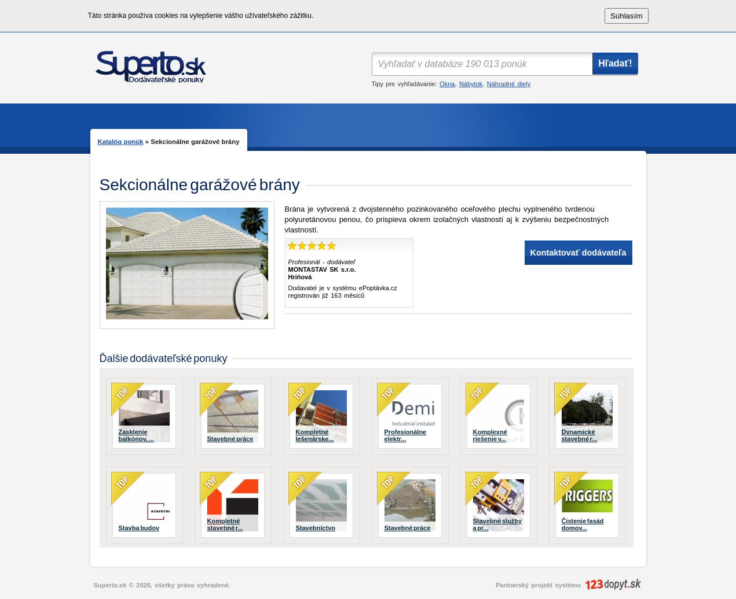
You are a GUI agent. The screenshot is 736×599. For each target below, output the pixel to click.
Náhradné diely (508, 83)
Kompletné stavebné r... (225, 524)
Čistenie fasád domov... (583, 524)
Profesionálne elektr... (406, 435)
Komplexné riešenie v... (490, 435)
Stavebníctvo (315, 527)
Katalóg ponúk (121, 141)
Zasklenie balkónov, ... (136, 435)
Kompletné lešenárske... (315, 435)
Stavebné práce (230, 438)
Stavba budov (139, 527)
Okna (447, 83)
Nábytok (470, 83)
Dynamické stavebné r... (580, 435)
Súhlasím (626, 16)
